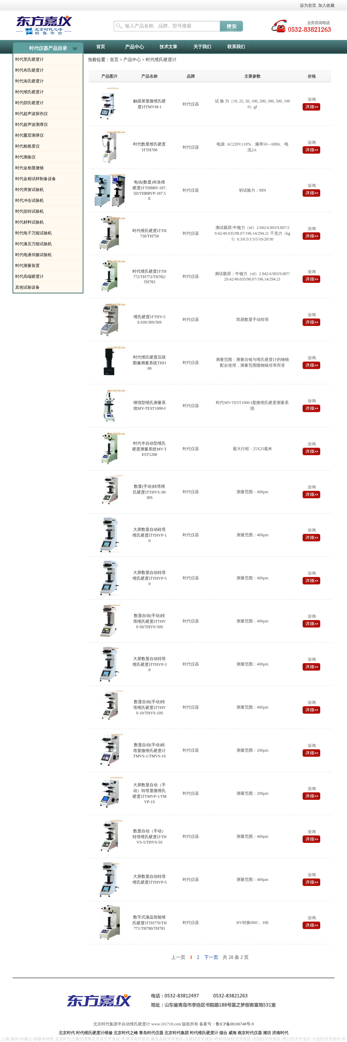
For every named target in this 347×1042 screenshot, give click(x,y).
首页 (100, 46)
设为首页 (308, 5)
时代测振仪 (25, 157)
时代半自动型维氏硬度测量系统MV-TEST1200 (149, 449)
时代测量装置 (27, 265)
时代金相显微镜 (29, 168)
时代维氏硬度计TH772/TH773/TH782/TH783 (149, 276)
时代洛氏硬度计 (29, 81)
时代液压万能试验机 (33, 244)
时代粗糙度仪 (27, 146)
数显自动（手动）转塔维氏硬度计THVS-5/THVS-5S (149, 837)
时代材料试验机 (29, 222)
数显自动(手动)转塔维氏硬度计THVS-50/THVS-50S (149, 621)
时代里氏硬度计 (29, 59)
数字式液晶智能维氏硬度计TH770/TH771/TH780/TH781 (149, 923)
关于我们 (202, 46)
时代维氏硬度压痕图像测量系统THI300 (149, 363)
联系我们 (236, 46)
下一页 (211, 957)
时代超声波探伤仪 (31, 113)
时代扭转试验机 (29, 211)
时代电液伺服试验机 (33, 254)
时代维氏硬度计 (29, 92)
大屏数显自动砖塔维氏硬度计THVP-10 (149, 535)
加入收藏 (326, 5)
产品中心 (134, 47)
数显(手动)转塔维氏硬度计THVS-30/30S (149, 492)
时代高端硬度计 (29, 276)
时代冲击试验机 (29, 200)
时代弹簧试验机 (29, 189)
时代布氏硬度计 (29, 70)
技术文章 (168, 46)
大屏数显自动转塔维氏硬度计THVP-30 (149, 664)
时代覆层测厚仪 (29, 135)
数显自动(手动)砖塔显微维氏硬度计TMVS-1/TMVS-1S (149, 750)
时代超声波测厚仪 (31, 124)
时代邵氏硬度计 (29, 102)
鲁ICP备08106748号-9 (235, 1024)
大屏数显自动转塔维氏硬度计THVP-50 (149, 578)
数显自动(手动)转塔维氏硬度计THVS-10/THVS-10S (149, 707)
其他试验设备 (27, 287)
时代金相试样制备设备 (35, 178)
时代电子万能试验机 (33, 233)
